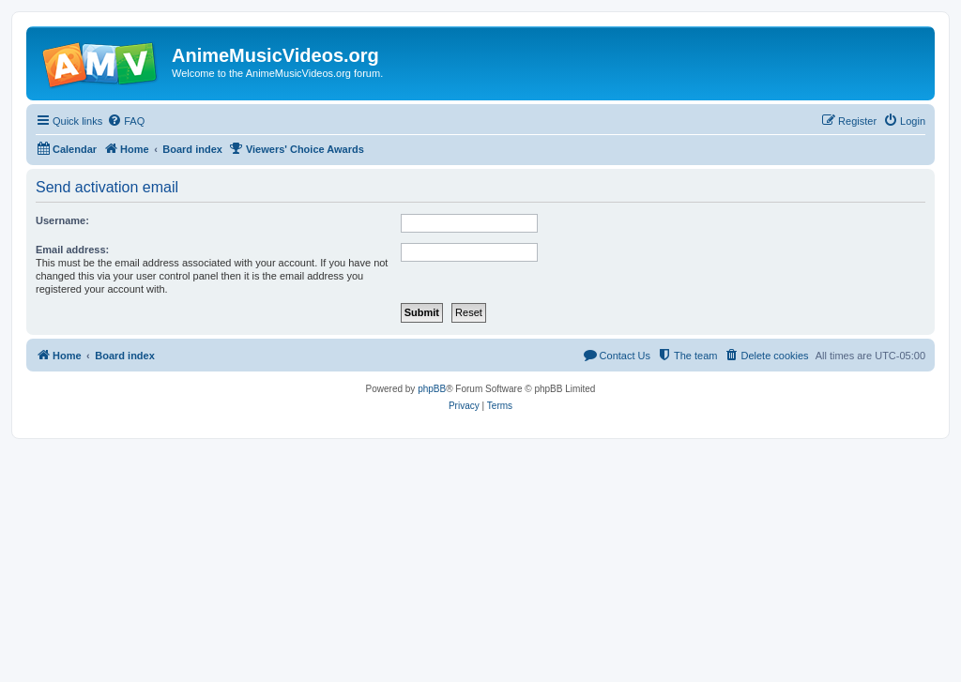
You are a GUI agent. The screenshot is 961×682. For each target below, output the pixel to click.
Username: (62, 220)
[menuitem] (126, 121)
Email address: (72, 249)
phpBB (432, 389)
